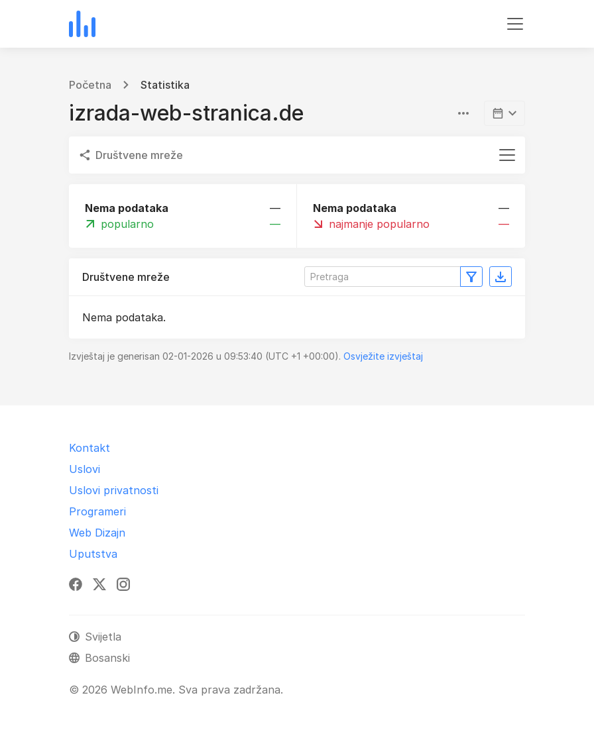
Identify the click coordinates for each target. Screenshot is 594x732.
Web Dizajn (97, 532)
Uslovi (84, 469)
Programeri (97, 511)
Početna (90, 84)
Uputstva (93, 553)
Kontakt (89, 447)
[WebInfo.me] (82, 24)
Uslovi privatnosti (113, 490)
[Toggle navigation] (515, 24)
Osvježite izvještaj (383, 356)
